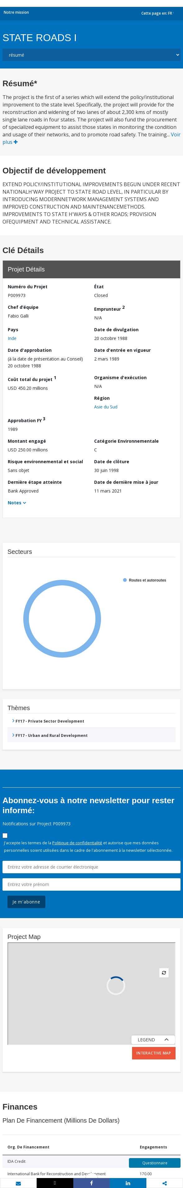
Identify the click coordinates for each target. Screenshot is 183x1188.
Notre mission (16, 12)
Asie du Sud (105, 407)
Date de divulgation (116, 329)
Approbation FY (26, 419)
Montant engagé (27, 441)
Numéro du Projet (28, 287)
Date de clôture (111, 461)
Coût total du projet (32, 378)
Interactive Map (153, 1053)
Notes (14, 503)
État (99, 287)
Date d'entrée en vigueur (122, 350)
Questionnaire (154, 1163)
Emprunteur (109, 308)
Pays (13, 329)
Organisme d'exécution (120, 377)
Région (102, 398)
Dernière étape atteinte (35, 482)
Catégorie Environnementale (126, 441)
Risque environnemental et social (45, 461)
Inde (12, 338)
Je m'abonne (26, 902)
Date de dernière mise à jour (126, 482)
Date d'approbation (30, 350)
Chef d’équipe (23, 307)
